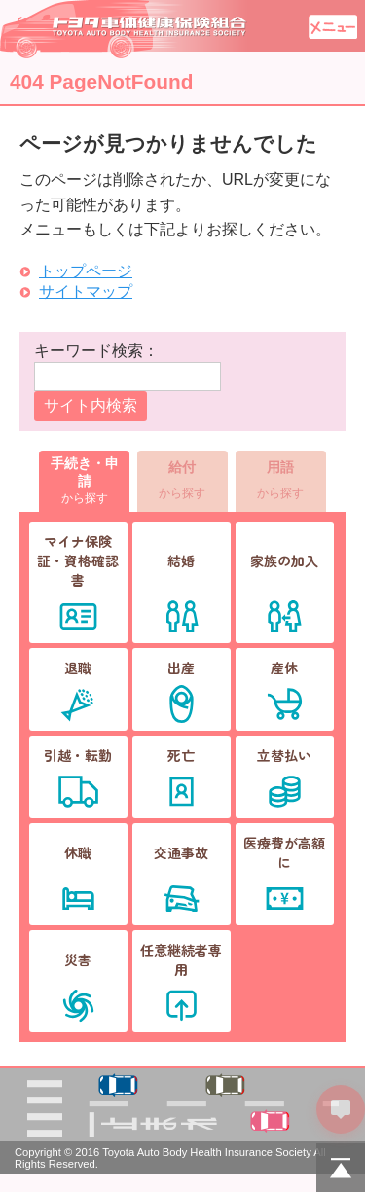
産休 (284, 667)
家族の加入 (284, 560)
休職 (77, 852)
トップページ (85, 271)
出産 (181, 667)
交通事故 (181, 852)
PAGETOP (340, 1167)
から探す (84, 480)
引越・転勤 (78, 755)
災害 (77, 959)
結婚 (181, 560)
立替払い (284, 755)
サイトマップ (85, 291)
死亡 (181, 755)
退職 (77, 667)
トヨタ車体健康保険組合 (124, 29)
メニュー (333, 27)
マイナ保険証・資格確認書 (78, 560)
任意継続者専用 (181, 959)
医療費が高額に (284, 852)
